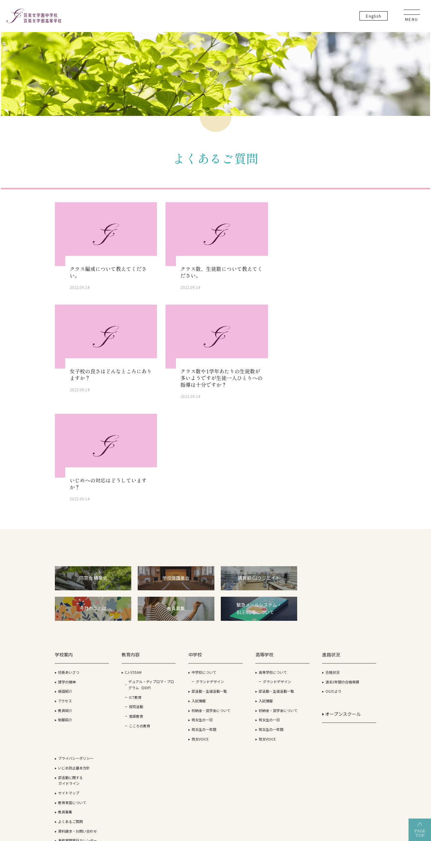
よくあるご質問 (348, 612)
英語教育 (125, 618)
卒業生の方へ (347, 650)
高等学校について (239, 568)
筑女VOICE (177, 635)
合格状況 (288, 568)
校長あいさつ (69, 568)
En (375, 16)
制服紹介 (65, 616)
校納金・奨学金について (188, 606)
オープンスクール (297, 610)
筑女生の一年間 (181, 626)
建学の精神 (67, 578)
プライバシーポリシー (354, 549)
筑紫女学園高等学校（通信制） (243, 788)
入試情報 (176, 597)
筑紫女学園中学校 (302, 788)
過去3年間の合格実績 (298, 578)
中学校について (181, 568)
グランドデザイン (188, 578)
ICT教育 (124, 599)
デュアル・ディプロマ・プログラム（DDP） (133, 584)
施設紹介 (65, 587)
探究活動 (125, 609)
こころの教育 (128, 628)
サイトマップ (347, 583)
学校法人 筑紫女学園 (68, 788)
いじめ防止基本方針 (352, 558)
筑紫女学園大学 (114, 788)
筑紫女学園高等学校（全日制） (170, 788)
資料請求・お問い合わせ (355, 622)
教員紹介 (65, 606)
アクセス (65, 597)
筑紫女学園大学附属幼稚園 (357, 788)
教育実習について (350, 593)
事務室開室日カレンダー (355, 631)
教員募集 (343, 603)
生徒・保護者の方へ (352, 641)
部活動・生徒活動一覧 (187, 587)
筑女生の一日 (180, 616)
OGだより (289, 587)
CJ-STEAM (122, 568)
